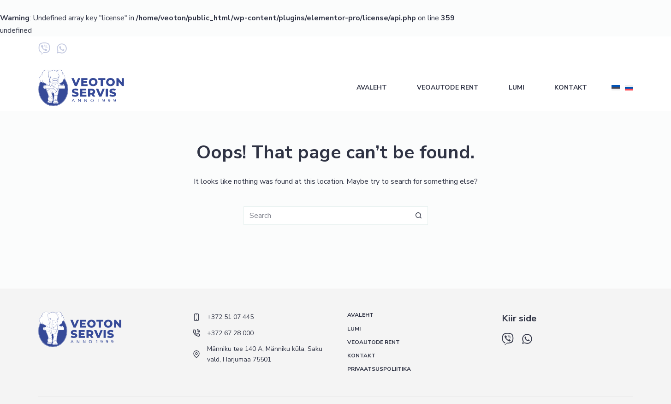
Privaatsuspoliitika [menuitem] (379, 369)
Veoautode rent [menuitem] (448, 87)
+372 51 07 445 (496, 50)
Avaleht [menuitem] (371, 87)
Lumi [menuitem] (516, 87)
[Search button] (419, 215)
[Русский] (629, 88)
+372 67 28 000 (553, 50)
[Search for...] (326, 215)
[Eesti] (616, 88)
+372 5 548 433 (610, 50)
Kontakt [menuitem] (570, 87)
